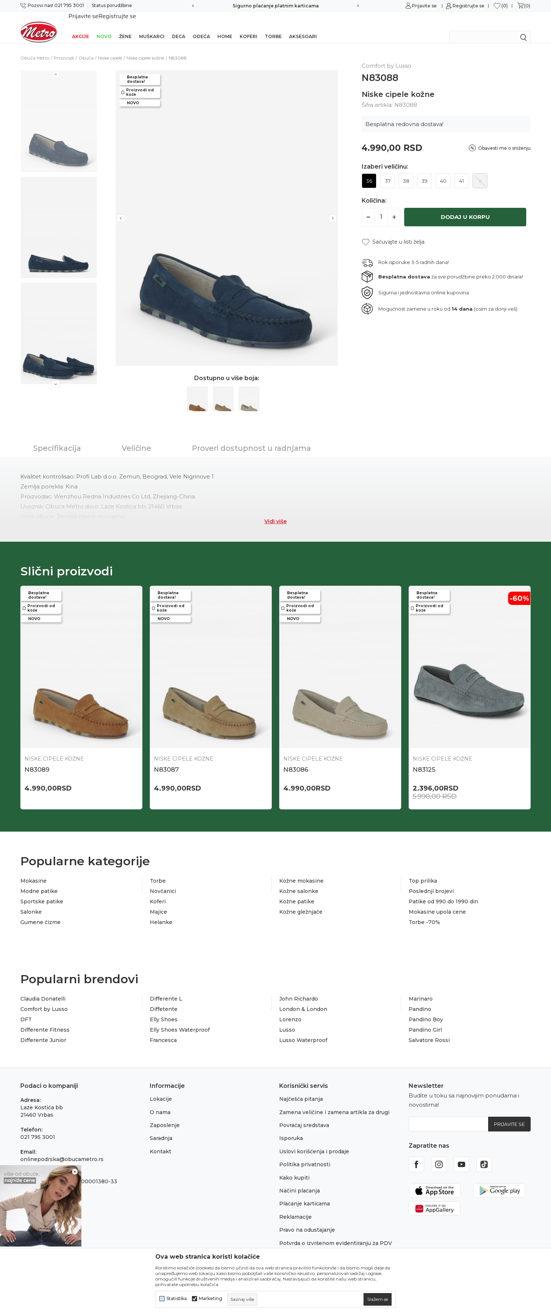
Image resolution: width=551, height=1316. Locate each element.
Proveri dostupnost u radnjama (251, 438)
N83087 (166, 760)
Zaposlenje (165, 1115)
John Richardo (298, 989)
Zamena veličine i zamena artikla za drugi (334, 1102)
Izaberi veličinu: (385, 157)
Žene (125, 27)
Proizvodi (64, 48)
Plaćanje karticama (304, 1194)
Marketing (210, 1298)
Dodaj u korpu (465, 207)
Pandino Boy (426, 1010)
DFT (26, 1010)
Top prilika (423, 871)
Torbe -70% (424, 912)
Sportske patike (41, 892)
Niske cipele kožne (145, 48)
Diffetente (164, 999)
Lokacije (161, 1089)
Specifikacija (57, 438)
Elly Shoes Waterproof (180, 1020)
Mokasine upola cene (437, 902)
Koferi (248, 27)
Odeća (201, 27)
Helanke (161, 912)
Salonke (31, 902)
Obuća (86, 48)
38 (406, 171)
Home (224, 27)
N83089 (37, 760)
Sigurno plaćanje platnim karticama (276, 6)
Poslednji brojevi (431, 881)
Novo (104, 27)
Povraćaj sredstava (304, 1115)
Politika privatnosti (304, 1154)
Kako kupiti (294, 1168)
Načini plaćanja (299, 1181)
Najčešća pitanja (301, 1089)
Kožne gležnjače (300, 902)
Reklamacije (295, 1207)
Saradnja (161, 1128)
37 (388, 171)
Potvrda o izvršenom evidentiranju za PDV (335, 1233)
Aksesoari (303, 27)
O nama (160, 1102)
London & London (303, 999)
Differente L (166, 989)
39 (424, 171)
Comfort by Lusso (44, 999)
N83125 (424, 760)
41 (461, 171)
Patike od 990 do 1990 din (443, 892)
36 (369, 171)
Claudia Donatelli (42, 989)
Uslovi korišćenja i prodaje (314, 1142)
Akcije (80, 27)
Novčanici (163, 881)
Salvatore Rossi (429, 1030)
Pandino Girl (425, 1020)
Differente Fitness (45, 1020)
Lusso (287, 1020)
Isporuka (291, 1128)
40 (443, 171)
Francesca (163, 1030)
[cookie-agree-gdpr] (378, 1299)
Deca (178, 27)
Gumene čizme (40, 912)
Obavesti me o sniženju (504, 138)
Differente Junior (43, 1030)
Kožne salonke (298, 881)
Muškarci (152, 27)
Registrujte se (468, 6)
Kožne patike (296, 892)
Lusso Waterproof (303, 1030)
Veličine (136, 438)
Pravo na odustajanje (307, 1220)
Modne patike (39, 881)
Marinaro (421, 989)
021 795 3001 (37, 1127)
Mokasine (33, 871)
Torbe (273, 27)
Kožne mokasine (301, 871)
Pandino (420, 999)
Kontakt (160, 1142)
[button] (393, 232)
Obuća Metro (34, 48)
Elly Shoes (164, 1010)
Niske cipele (110, 48)
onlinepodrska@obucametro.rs (62, 1149)
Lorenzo (290, 1010)
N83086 (295, 760)
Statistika (176, 1298)
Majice (158, 902)
